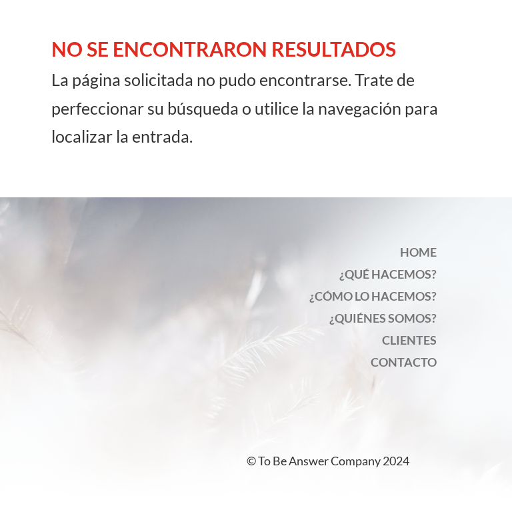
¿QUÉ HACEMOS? (388, 274)
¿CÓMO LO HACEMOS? (373, 296)
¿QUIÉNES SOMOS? (383, 318)
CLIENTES (409, 340)
